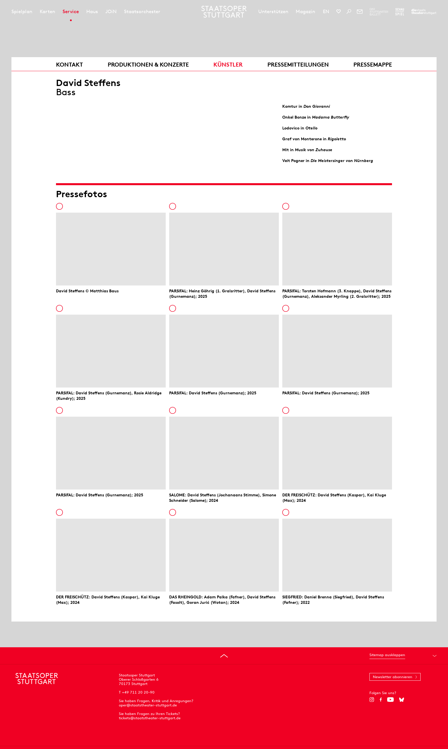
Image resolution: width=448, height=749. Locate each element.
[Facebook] (381, 699)
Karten (47, 11)
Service (71, 11)
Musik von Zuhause (313, 149)
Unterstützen (273, 11)
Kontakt (69, 64)
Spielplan (21, 11)
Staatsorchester (142, 11)
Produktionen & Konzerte (148, 64)
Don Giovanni (316, 106)
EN (326, 11)
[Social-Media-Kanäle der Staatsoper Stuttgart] (338, 11)
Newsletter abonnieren (392, 676)
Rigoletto (337, 138)
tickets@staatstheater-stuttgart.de (150, 718)
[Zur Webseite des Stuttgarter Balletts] (379, 12)
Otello (311, 128)
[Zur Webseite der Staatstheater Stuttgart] (424, 12)
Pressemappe (372, 64)
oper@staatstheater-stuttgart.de (148, 705)
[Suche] (349, 11)
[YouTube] (390, 699)
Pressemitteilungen (298, 64)
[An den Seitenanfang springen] (224, 656)
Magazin (305, 11)
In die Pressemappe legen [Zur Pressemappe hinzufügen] (59, 206)
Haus (92, 11)
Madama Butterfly (330, 117)
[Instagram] (371, 699)
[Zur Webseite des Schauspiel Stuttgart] (399, 12)
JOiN (111, 11)
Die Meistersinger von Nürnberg (342, 160)
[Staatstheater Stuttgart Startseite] (224, 12)
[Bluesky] (401, 699)
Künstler (228, 64)
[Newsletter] (360, 11)
